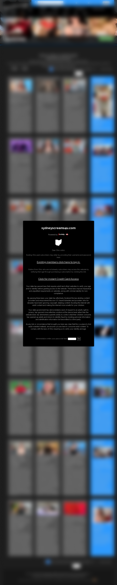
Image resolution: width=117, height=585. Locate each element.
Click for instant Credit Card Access (58, 279)
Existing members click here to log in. (58, 262)
